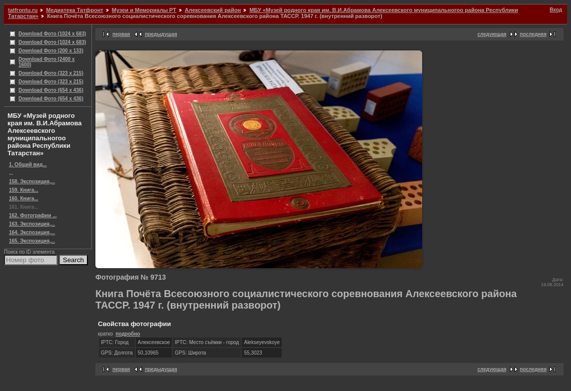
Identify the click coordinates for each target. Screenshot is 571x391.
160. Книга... (23, 198)
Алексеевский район (213, 10)
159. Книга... (23, 190)
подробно (127, 334)
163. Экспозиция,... (32, 224)
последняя (533, 34)
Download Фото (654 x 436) (50, 90)
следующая (492, 34)
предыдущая (161, 34)
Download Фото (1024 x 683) (52, 33)
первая (121, 34)
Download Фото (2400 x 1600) (46, 61)
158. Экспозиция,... (32, 181)
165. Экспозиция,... (32, 241)
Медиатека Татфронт (74, 10)
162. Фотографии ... (33, 215)
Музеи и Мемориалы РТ (144, 10)
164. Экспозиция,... (32, 232)
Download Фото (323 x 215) (50, 73)
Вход (556, 9)
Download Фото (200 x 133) (50, 50)
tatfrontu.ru (22, 10)
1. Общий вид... (28, 164)
